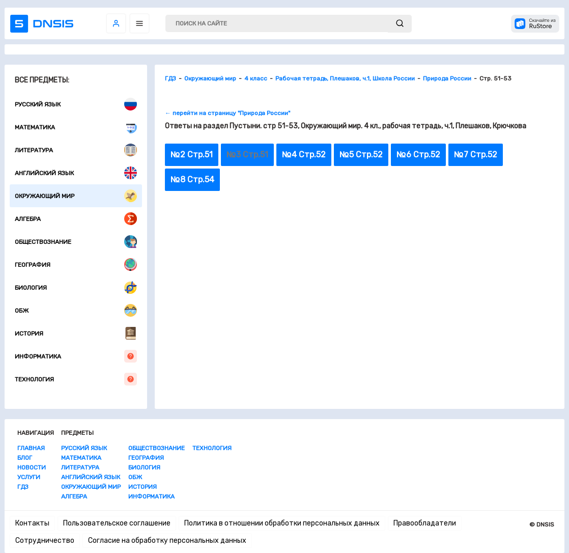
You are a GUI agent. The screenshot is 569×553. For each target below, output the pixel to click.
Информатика (76, 356)
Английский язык (76, 173)
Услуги (28, 477)
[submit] (400, 24)
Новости (31, 467)
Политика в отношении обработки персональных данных (282, 523)
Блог (24, 457)
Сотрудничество (44, 540)
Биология (76, 287)
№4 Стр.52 (304, 154)
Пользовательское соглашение (116, 523)
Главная (31, 448)
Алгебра (76, 218)
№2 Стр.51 (191, 154)
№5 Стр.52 (361, 154)
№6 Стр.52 (418, 154)
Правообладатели (424, 523)
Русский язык (76, 104)
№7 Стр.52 (475, 154)
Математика (76, 127)
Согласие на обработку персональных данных (167, 540)
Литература (76, 150)
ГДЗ (23, 486)
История (76, 333)
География (76, 264)
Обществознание (76, 241)
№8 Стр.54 (192, 179)
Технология (76, 379)
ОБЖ (76, 310)
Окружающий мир (76, 195)
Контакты (32, 523)
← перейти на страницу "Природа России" (227, 113)
